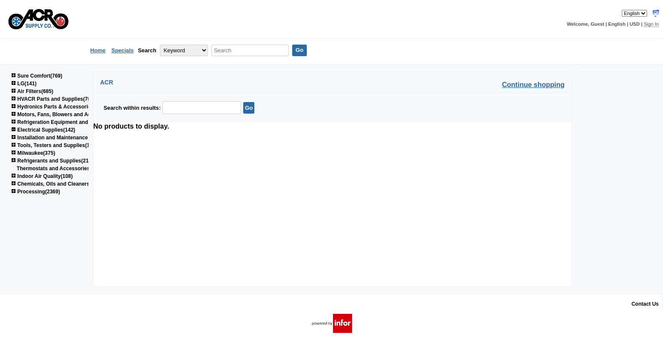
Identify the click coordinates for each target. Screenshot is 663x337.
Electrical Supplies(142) (43, 130)
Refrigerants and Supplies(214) (52, 161)
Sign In (651, 24)
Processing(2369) (35, 192)
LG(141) (24, 84)
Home (98, 50)
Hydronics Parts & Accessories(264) (58, 107)
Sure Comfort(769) (36, 76)
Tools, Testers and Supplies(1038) (55, 145)
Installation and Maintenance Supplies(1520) (68, 138)
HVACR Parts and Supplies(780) (53, 99)
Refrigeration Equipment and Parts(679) (62, 122)
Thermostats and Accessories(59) (58, 168)
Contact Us (645, 304)
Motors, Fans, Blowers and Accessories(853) (69, 114)
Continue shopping (533, 84)
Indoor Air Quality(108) (42, 176)
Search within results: (132, 108)
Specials (122, 50)
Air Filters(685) (32, 91)
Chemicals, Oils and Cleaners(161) (56, 184)
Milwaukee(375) (33, 153)
